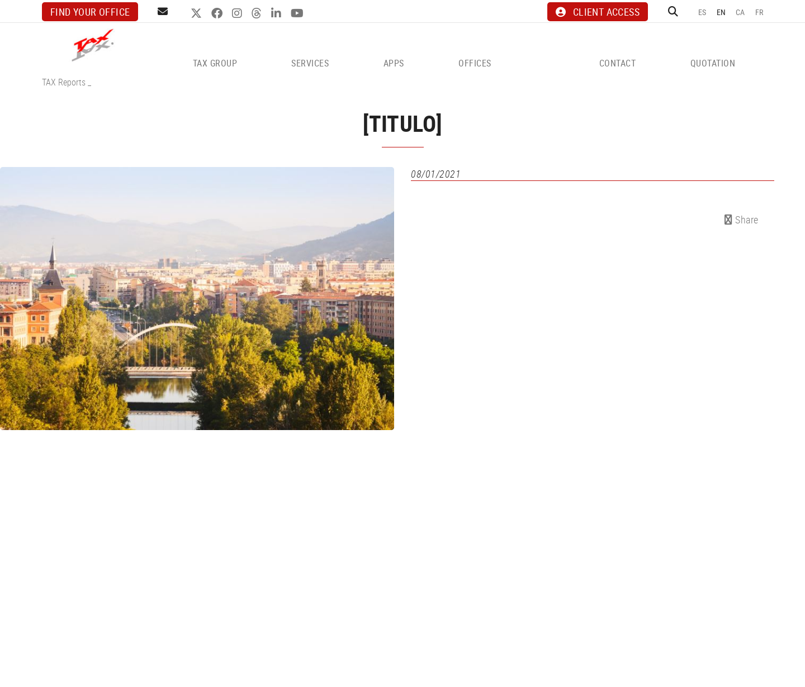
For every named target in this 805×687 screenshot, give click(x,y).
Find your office (90, 11)
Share (741, 219)
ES (702, 12)
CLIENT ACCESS (598, 11)
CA (740, 12)
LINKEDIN (277, 13)
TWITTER (198, 13)
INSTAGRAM (238, 13)
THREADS (258, 13)
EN (721, 12)
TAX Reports (64, 82)
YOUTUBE (298, 13)
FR (759, 12)
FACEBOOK (218, 13)
